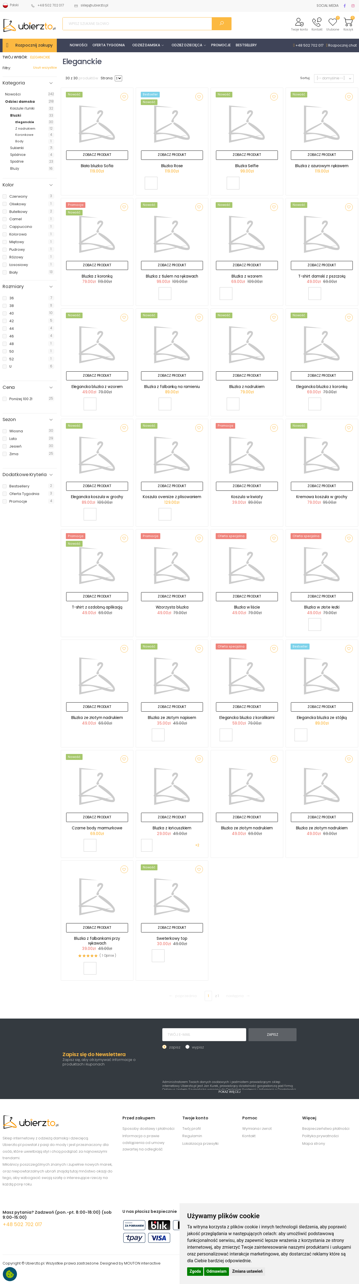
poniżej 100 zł (20, 398)
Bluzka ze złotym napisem (172, 717)
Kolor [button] (8, 185)
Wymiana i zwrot (257, 1128)
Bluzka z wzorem (247, 276)
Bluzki (15, 115)
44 (11, 328)
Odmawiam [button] (217, 1271)
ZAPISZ (272, 1034)
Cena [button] (9, 387)
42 (11, 321)
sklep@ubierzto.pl (91, 5)
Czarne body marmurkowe (97, 828)
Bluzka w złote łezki (321, 607)
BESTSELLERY (246, 45)
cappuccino (20, 226)
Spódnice (17, 154)
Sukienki (17, 148)
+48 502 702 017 (47, 5)
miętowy (16, 241)
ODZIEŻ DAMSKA (146, 45)
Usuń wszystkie (45, 68)
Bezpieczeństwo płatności (325, 1128)
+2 (197, 845)
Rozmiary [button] (13, 286)
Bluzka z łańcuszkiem (172, 828)
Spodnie (16, 161)
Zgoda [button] (195, 1271)
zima (13, 454)
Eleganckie (24, 122)
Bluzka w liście (247, 607)
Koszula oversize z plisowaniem (172, 497)
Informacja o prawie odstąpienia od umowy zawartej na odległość (143, 1142)
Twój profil (191, 1128)
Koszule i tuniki (22, 108)
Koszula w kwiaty (247, 497)
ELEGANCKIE (40, 57)
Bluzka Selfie (246, 166)
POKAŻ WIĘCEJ (230, 1091)
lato (13, 438)
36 (11, 298)
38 (11, 305)
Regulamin (192, 1135)
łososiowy (18, 264)
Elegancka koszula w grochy (97, 497)
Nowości (13, 94)
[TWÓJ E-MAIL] (204, 1034)
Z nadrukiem (25, 129)
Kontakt (249, 1135)
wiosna (16, 431)
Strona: (107, 78)
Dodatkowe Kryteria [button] (25, 475)
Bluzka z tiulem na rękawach (172, 276)
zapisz (174, 1047)
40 (11, 313)
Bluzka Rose (172, 166)
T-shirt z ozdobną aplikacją (97, 607)
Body (19, 141)
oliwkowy (17, 204)
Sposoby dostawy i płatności (148, 1128)
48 (11, 343)
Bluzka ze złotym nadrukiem (97, 717)
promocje (18, 501)
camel (15, 219)
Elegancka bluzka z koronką (322, 386)
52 (11, 359)
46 (11, 336)
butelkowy (18, 211)
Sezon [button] (9, 419)
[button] (299, 23)
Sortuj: (305, 78)
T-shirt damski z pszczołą (321, 276)
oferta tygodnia (24, 493)
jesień (15, 446)
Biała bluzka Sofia (97, 166)
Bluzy (14, 168)
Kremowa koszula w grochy (321, 497)
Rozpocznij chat (341, 45)
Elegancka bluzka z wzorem (97, 386)
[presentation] (205, 1064)
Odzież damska (20, 101)
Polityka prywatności (320, 1135)
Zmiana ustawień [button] (247, 1271)
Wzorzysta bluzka (172, 607)
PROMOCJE (221, 45)
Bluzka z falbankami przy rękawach (97, 941)
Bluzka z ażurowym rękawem (322, 166)
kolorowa (18, 234)
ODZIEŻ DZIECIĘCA (187, 45)
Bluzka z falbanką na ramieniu (172, 386)
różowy (16, 257)
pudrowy (17, 249)
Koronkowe (24, 135)
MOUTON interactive (142, 1263)
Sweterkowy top (172, 938)
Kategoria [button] (14, 83)
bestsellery (19, 486)
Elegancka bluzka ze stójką (322, 717)
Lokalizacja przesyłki (200, 1143)
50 (11, 351)
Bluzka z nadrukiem (247, 386)
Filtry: (7, 68)
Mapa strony (313, 1143)
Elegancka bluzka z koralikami (246, 717)
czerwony (18, 196)
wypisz (198, 1047)
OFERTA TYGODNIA (108, 45)
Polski (11, 5)
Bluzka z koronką (97, 276)
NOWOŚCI (78, 45)
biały (13, 272)
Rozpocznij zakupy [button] (34, 45)
